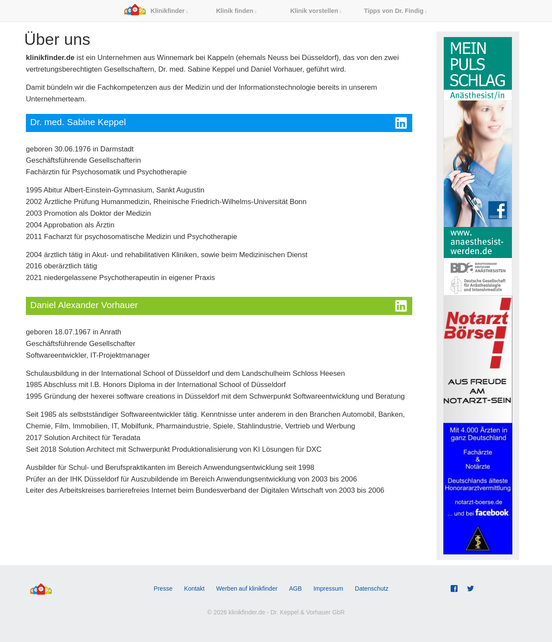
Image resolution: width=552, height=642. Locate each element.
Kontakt (194, 588)
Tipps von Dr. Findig (395, 10)
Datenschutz (372, 588)
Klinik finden (236, 10)
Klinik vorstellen (316, 10)
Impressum (328, 588)
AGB (295, 588)
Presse (163, 588)
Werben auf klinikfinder (246, 588)
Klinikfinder (156, 11)
